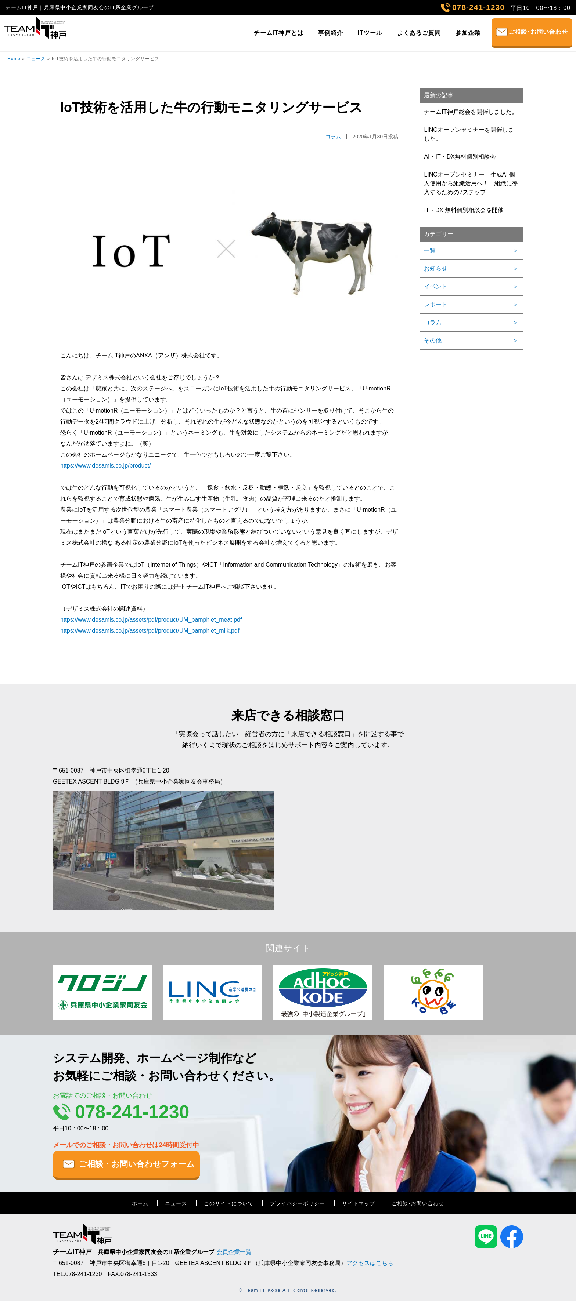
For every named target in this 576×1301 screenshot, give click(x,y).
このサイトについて (228, 1203)
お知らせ (435, 268)
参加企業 (468, 33)
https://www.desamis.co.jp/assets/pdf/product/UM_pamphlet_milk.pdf (149, 631)
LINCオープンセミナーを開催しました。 (469, 134)
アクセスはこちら (369, 1263)
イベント (435, 286)
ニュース (36, 58)
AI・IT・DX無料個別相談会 (460, 156)
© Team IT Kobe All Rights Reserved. (288, 1290)
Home (14, 58)
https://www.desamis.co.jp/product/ (105, 465)
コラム (333, 136)
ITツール (370, 33)
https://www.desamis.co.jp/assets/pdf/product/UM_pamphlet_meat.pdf (151, 620)
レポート (435, 304)
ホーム (140, 1203)
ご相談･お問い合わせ (538, 32)
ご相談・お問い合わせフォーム (137, 1164)
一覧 (430, 250)
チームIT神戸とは (278, 33)
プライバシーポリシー (297, 1203)
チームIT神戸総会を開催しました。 (470, 112)
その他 (433, 340)
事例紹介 (330, 33)
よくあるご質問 (419, 33)
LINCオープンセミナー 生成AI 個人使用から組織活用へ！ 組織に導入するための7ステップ (471, 183)
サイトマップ (358, 1203)
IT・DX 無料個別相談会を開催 (464, 210)
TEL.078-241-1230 (77, 1274)
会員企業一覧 (234, 1252)
